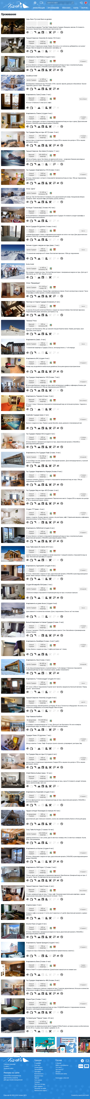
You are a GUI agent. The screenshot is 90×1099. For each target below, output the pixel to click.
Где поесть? (59, 1069)
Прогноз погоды (39, 1084)
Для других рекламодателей (13, 1080)
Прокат (36, 1078)
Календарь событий (62, 1078)
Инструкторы (38, 1076)
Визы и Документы (62, 1065)
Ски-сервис (38, 1080)
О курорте (37, 1063)
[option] (23, 1045)
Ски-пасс (37, 1065)
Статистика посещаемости (12, 1075)
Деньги (58, 1071)
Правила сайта (8, 1068)
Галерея (37, 1082)
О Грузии (58, 1063)
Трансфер (37, 1071)
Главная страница (9, 1064)
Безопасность (39, 1074)
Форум (84, 8)
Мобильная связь (61, 1074)
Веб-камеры (38, 1086)
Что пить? (59, 1067)
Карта (75, 8)
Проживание (8, 14)
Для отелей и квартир (11, 1078)
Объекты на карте (40, 1088)
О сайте (6, 1066)
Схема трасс (38, 1067)
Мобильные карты (40, 1090)
